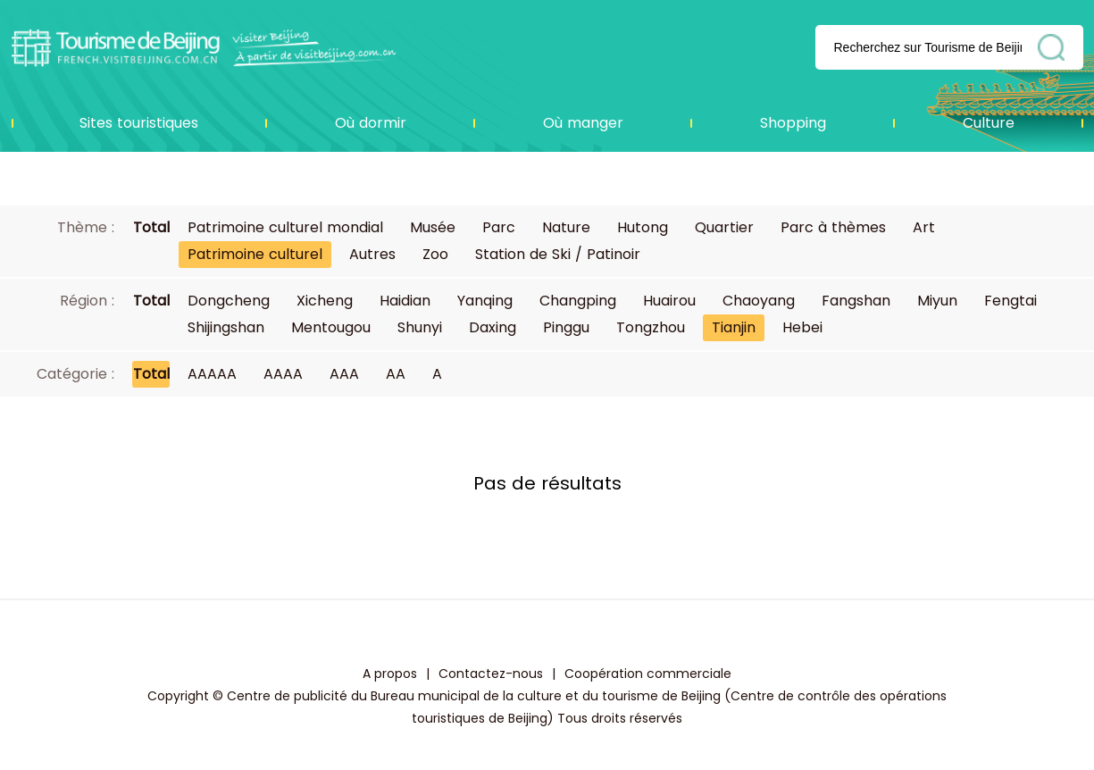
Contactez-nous (490, 673)
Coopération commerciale (647, 673)
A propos (390, 673)
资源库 (204, 47)
